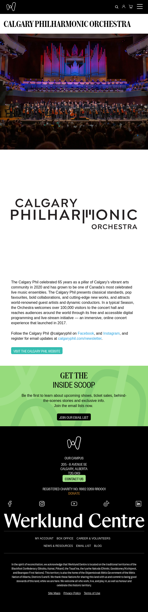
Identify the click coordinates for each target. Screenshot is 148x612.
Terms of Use (92, 593)
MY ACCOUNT (44, 538)
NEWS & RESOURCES (58, 546)
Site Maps (54, 593)
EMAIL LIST (83, 546)
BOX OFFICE (65, 538)
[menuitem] (123, 7)
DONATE (74, 493)
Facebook (86, 333)
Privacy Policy (72, 593)
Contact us (74, 478)
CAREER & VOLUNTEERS (93, 538)
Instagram (111, 333)
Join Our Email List (73, 417)
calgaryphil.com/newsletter (80, 338)
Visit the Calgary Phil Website (36, 350)
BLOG (98, 546)
